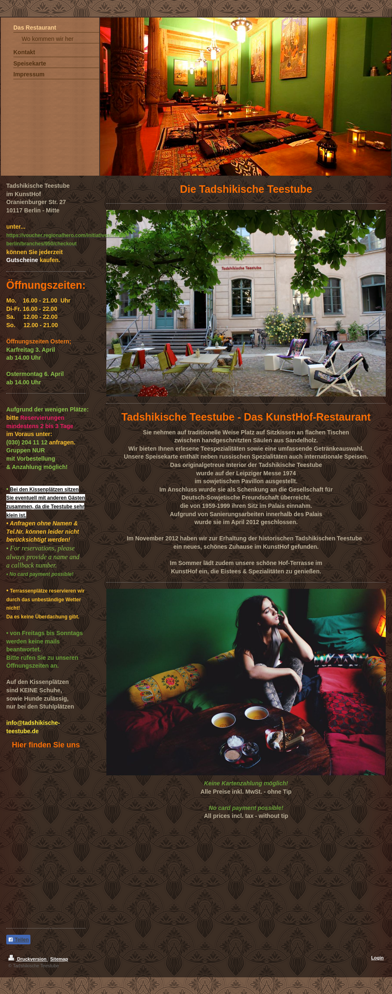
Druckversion (28, 958)
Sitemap (59, 958)
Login (377, 957)
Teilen (18, 940)
